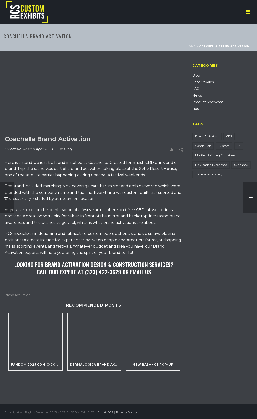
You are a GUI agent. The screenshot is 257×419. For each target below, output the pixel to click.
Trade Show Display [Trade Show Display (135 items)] (208, 174)
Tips (195, 109)
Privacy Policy (126, 412)
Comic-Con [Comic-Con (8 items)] (203, 146)
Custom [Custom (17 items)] (224, 146)
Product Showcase (208, 102)
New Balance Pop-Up (153, 364)
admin (15, 149)
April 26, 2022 (47, 149)
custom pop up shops (108, 233)
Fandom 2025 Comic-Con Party (36, 364)
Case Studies (203, 82)
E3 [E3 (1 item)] (239, 146)
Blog (68, 149)
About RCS (105, 412)
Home (191, 46)
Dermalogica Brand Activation (95, 364)
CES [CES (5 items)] (229, 136)
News (197, 95)
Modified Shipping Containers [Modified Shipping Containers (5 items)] (215, 155)
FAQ (196, 89)
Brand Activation (17, 294)
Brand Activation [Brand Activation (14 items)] (207, 136)
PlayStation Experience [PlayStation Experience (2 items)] (211, 165)
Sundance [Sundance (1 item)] (241, 165)
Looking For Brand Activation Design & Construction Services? (93, 264)
